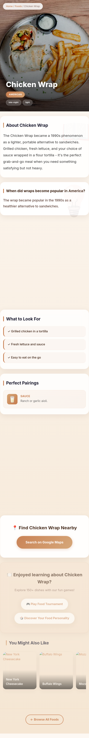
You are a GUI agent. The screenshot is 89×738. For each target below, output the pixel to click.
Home (9, 6)
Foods (18, 6)
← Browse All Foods (44, 719)
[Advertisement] (42, 262)
